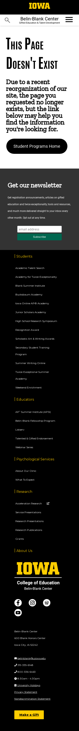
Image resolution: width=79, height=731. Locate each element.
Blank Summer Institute (30, 285)
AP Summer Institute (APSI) (33, 411)
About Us (24, 551)
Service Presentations (28, 512)
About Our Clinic (25, 470)
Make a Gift (29, 715)
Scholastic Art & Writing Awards (34, 338)
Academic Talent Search (29, 268)
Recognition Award (27, 329)
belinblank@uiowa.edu (31, 658)
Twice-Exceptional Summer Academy (32, 375)
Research (24, 492)
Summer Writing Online (30, 363)
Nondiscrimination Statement (32, 698)
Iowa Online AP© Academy (32, 303)
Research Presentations (29, 521)
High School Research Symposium (36, 321)
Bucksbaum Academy (29, 294)
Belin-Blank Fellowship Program (35, 420)
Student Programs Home (36, 146)
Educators (25, 399)
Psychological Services (35, 459)
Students (24, 256)
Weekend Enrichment (28, 387)
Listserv (19, 429)
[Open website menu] (69, 19)
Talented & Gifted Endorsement (34, 438)
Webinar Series (24, 447)
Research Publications (28, 530)
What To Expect (25, 479)
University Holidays (28, 685)
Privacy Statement (25, 692)
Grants (19, 538)
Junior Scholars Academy (30, 312)
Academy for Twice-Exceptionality (36, 276)
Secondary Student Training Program (32, 351)
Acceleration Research (29, 503)
